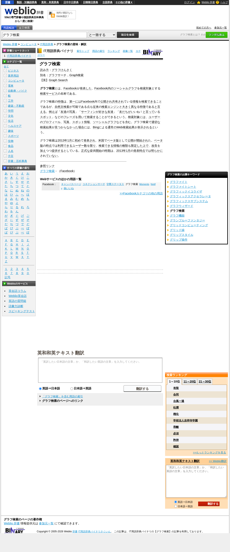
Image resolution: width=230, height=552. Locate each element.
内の (111, 88)
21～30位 (205, 381)
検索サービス (49, 93)
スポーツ (13, 135)
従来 (96, 106)
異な (134, 106)
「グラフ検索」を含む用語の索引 (62, 396)
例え (52, 111)
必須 (176, 433)
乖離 (176, 427)
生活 (10, 120)
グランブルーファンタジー (187, 220)
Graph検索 (76, 75)
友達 (63, 111)
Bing (96, 127)
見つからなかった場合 (69, 127)
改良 (154, 145)
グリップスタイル (181, 234)
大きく (126, 106)
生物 (10, 140)
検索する (93, 117)
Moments (144, 184)
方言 (10, 156)
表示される (144, 127)
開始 (99, 150)
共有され (118, 101)
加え (43, 150)
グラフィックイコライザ (186, 191)
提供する (57, 150)
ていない (52, 155)
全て (6, 66)
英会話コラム (17, 291)
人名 (10, 151)
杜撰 (176, 407)
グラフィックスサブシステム (189, 201)
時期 (107, 150)
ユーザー (154, 117)
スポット (46, 117)
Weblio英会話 (18, 296)
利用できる (65, 145)
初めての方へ (203, 27)
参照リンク (47, 166)
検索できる (148, 101)
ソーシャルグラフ (125, 88)
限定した (137, 145)
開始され (142, 140)
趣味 (10, 130)
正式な (85, 150)
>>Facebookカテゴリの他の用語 (141, 193)
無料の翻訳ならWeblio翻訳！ (64, 14)
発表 (136, 150)
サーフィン (88, 111)
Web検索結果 (125, 127)
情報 (135, 101)
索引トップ (83, 51)
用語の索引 (98, 51)
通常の (112, 127)
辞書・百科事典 (17, 161)
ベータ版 (113, 140)
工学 (10, 100)
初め (78, 140)
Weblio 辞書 (208, 2)
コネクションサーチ (94, 184)
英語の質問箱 (17, 301)
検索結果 (46, 127)
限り (93, 145)
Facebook (70, 88)
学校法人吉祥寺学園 (185, 420)
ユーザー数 (79, 145)
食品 (10, 146)
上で (146, 145)
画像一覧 (128, 51)
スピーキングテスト (22, 311)
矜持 (176, 440)
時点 (49, 145)
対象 (149, 88)
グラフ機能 (177, 215)
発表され (89, 140)
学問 (10, 110)
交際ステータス (115, 184)
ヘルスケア (15, 125)
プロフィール (52, 122)
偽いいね (69, 188)
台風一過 (178, 401)
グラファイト (178, 182)
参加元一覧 (220, 27)
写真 (72, 111)
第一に (73, 101)
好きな (103, 111)
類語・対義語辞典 (27, 2)
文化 (10, 115)
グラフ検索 (47, 171)
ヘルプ (224, 2)
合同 (176, 394)
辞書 (7, 2)
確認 (176, 446)
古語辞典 (107, 2)
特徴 (60, 101)
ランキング (113, 51)
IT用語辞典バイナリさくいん (94, 531)
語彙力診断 (16, 306)
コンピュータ (28, 44)
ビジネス (13, 70)
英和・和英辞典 (50, 2)
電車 (10, 85)
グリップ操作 (178, 239)
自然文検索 (62, 106)
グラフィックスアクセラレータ (190, 196)
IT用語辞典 (46, 44)
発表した (86, 88)
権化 (176, 414)
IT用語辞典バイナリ (58, 51)
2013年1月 (65, 140)
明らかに (157, 150)
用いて (82, 117)
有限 (176, 388)
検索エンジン (110, 106)
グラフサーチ (57, 75)
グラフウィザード (181, 206)
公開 (130, 140)
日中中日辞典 (71, 2)
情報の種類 (120, 145)
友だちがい (126, 111)
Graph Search (58, 80)
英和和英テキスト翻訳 (60, 352)
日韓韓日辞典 (90, 2)
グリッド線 (177, 230)
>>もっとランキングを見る (209, 452)
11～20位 (189, 381)
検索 (143, 88)
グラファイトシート (183, 186)
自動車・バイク (17, 90)
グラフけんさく (62, 70)
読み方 (44, 70)
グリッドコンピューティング (189, 225)
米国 (101, 140)
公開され (106, 101)
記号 (7, 277)
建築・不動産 (16, 105)
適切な (155, 122)
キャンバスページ (71, 184)
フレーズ (69, 117)
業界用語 (13, 75)
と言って (148, 111)
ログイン (189, 2)
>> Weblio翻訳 (217, 461)
